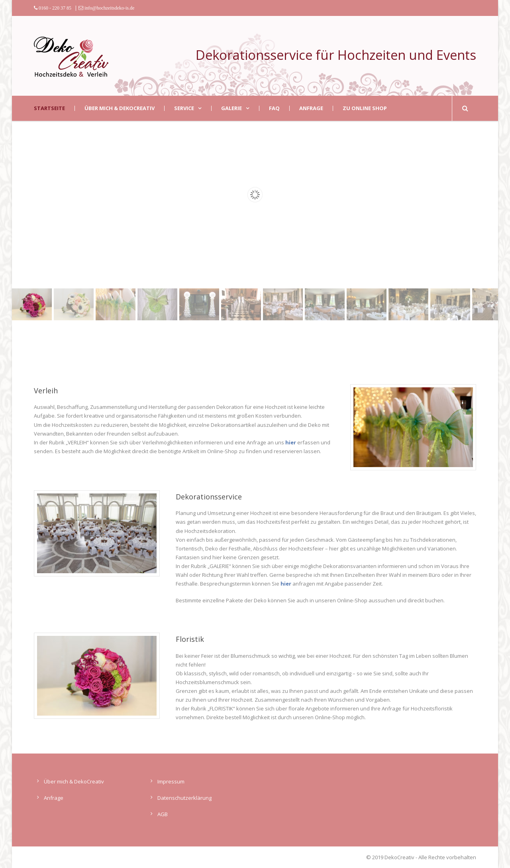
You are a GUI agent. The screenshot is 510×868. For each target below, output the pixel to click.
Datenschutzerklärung (184, 797)
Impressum (170, 781)
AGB (162, 814)
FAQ (274, 108)
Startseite (49, 108)
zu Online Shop (365, 108)
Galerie (231, 108)
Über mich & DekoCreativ (119, 108)
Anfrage (311, 108)
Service (184, 108)
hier (290, 442)
